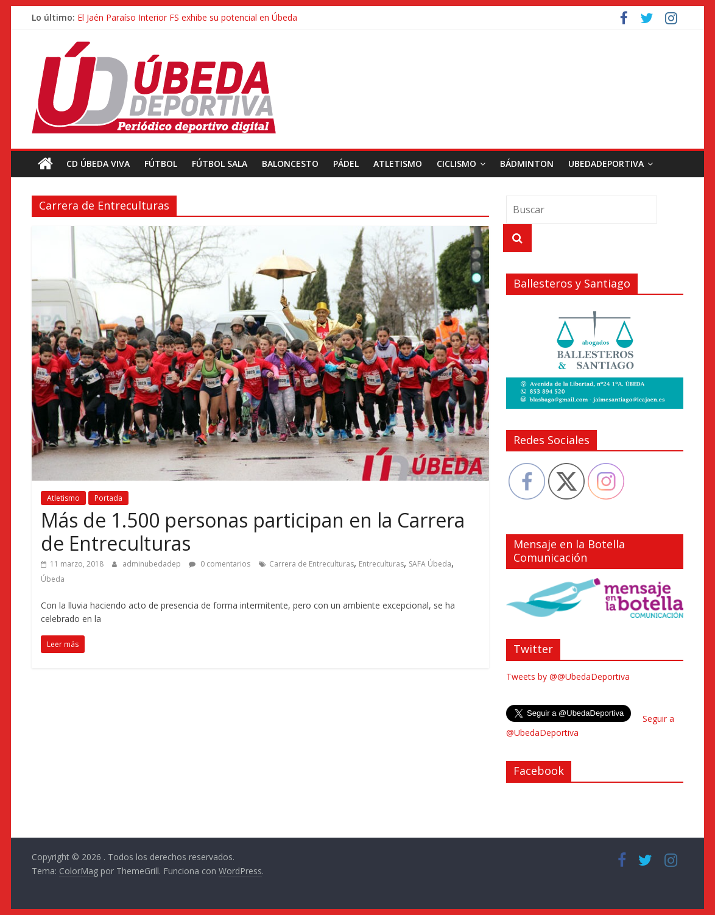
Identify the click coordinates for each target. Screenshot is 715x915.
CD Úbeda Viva (98, 163)
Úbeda (53, 579)
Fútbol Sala (219, 163)
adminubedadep (152, 564)
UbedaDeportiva (606, 163)
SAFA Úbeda (430, 564)
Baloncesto (290, 163)
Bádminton (527, 163)
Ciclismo (456, 163)
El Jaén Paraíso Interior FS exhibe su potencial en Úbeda (187, 17)
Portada (108, 498)
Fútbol (160, 163)
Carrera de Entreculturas (311, 564)
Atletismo (397, 163)
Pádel (346, 163)
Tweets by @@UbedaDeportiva (568, 676)
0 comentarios (219, 564)
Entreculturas (381, 564)
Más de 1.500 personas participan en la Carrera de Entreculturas (253, 531)
